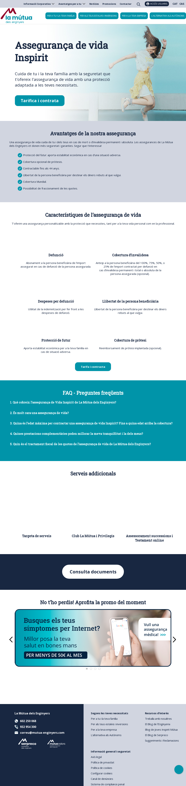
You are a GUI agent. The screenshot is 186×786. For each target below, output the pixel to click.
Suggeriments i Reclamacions (162, 740)
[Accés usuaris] (157, 3)
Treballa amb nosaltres (158, 718)
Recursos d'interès (157, 713)
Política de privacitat (102, 762)
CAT (175, 3)
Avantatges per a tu (72, 3)
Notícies (94, 3)
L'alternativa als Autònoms (106, 735)
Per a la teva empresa (134, 15)
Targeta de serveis (36, 536)
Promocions (109, 3)
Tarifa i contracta (93, 367)
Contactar (126, 3)
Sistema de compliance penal (107, 784)
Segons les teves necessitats (109, 713)
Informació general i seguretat (110, 751)
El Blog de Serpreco (156, 735)
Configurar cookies (101, 773)
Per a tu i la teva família (61, 15)
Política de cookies (101, 768)
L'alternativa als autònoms (167, 15)
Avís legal (96, 757)
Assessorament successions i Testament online (149, 538)
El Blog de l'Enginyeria (157, 724)
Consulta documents (93, 572)
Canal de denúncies (102, 779)
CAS (181, 3)
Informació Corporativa (39, 3)
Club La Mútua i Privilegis (93, 536)
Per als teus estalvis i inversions (98, 15)
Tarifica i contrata (40, 100)
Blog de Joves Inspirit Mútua (161, 729)
